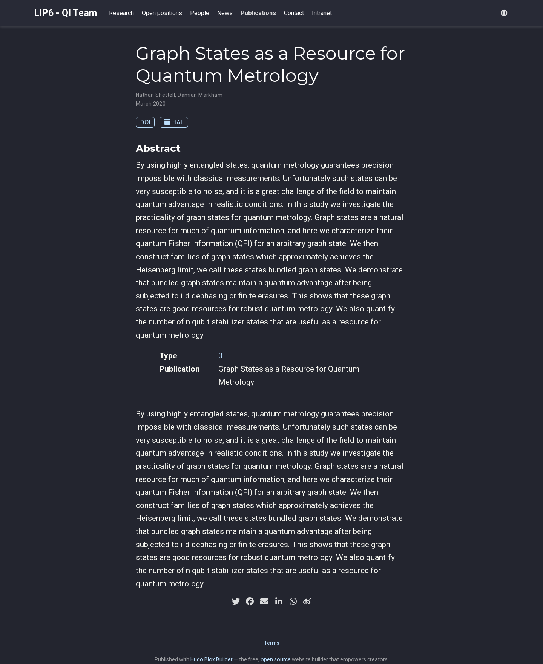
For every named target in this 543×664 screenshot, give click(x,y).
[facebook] (250, 601)
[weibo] (307, 601)
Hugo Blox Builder (211, 659)
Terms (271, 643)
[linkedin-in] (278, 601)
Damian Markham (200, 95)
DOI (145, 122)
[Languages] (505, 13)
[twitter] (235, 601)
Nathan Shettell (155, 95)
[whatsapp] (293, 601)
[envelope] (264, 601)
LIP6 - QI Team (65, 13)
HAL (174, 122)
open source (276, 659)
